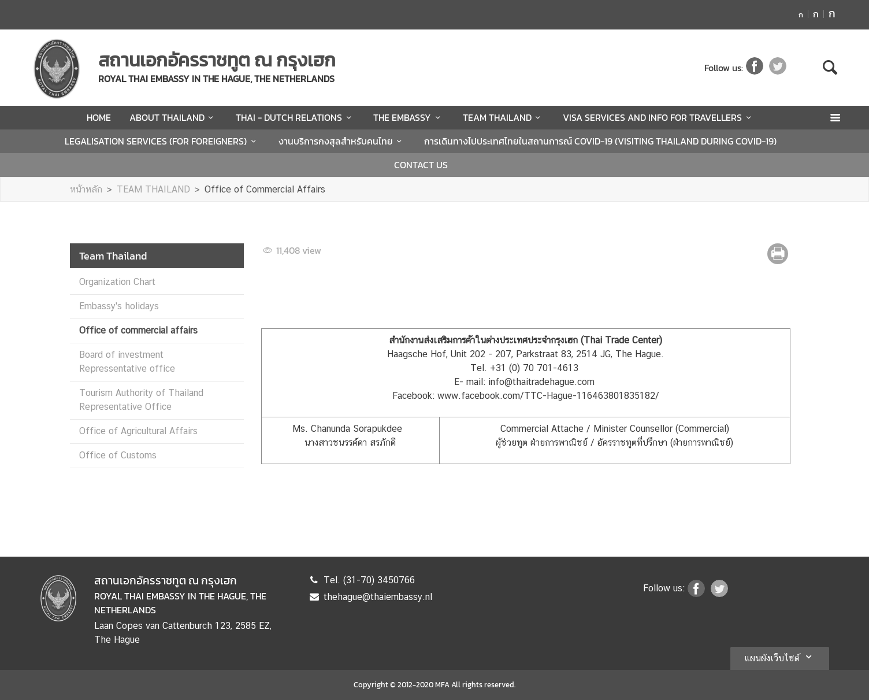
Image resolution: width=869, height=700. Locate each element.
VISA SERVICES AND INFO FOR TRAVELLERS (659, 117)
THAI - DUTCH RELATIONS (295, 117)
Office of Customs (118, 455)
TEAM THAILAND (503, 117)
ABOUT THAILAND (173, 117)
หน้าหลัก (86, 189)
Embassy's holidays (119, 306)
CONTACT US (421, 165)
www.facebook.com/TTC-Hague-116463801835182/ (548, 395)
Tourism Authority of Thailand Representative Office (141, 399)
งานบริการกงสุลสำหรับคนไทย (342, 141)
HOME (99, 117)
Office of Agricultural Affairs (138, 430)
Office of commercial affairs (138, 330)
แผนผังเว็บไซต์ (779, 657)
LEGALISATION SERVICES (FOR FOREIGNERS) (162, 141)
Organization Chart (117, 281)
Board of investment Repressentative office (127, 361)
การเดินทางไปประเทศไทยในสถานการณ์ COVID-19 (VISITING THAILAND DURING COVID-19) (600, 141)
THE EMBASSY (408, 117)
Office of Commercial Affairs (265, 189)
